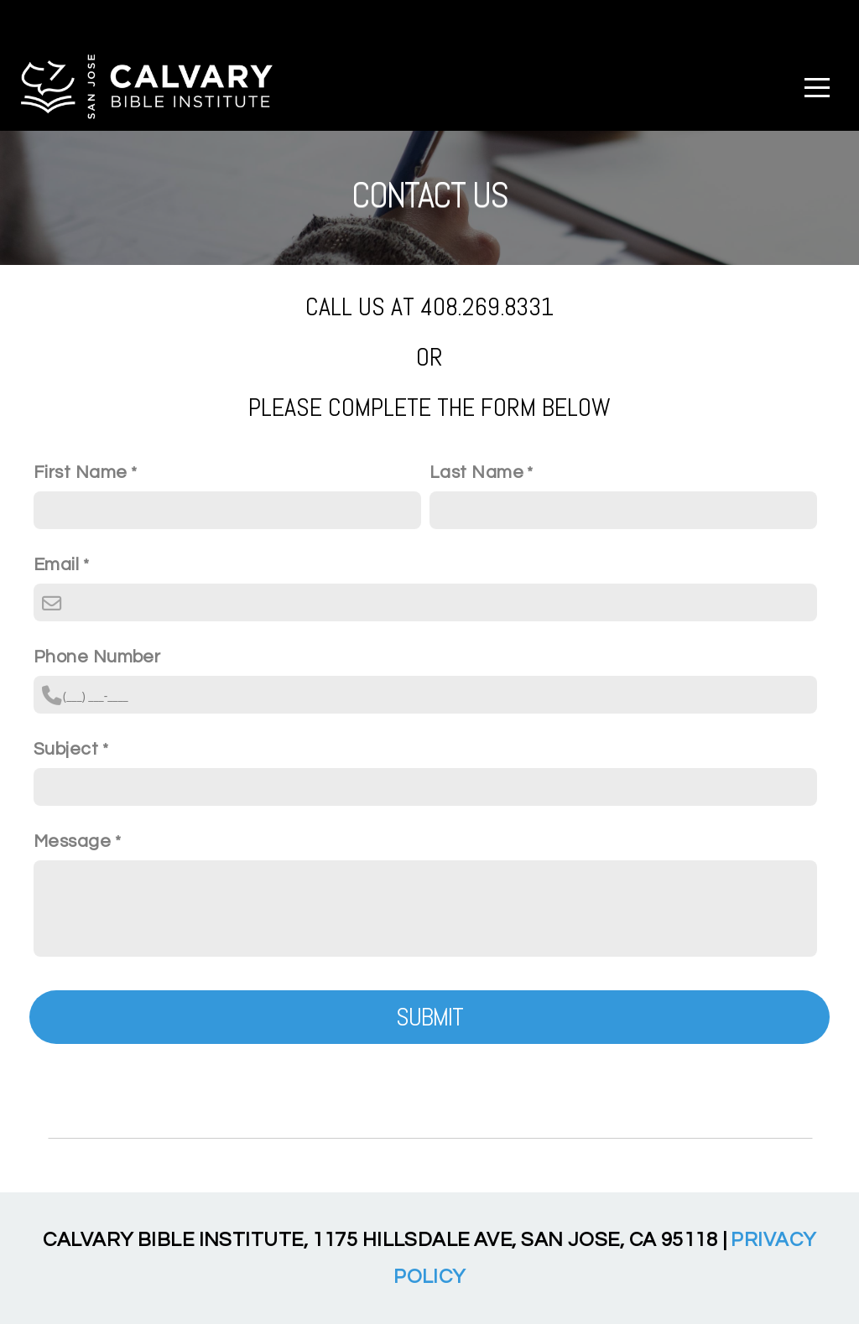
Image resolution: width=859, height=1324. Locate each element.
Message (72, 841)
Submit (430, 1017)
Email (56, 565)
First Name (80, 472)
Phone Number (97, 657)
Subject (66, 749)
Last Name (476, 472)
